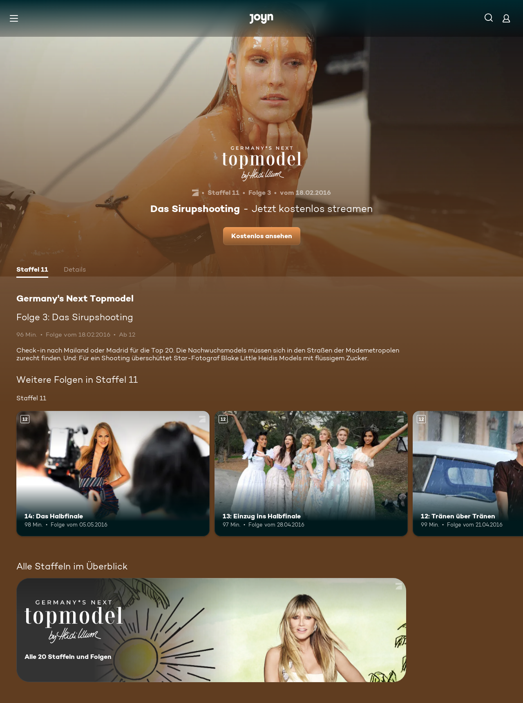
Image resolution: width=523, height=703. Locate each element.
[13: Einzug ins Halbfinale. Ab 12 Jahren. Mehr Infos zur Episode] (311, 473)
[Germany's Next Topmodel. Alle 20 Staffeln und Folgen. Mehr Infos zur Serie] (211, 630)
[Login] (506, 18)
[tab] (32, 270)
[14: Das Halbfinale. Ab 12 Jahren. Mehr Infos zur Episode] (113, 473)
